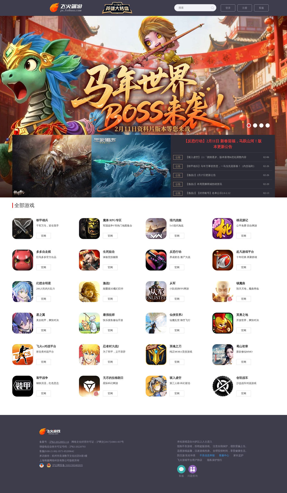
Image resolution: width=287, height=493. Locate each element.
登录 (228, 7)
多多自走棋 (43, 251)
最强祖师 (109, 314)
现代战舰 (175, 220)
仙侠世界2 (176, 314)
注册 (244, 7)
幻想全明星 (43, 283)
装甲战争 (42, 377)
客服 (261, 7)
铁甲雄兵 (42, 220)
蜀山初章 (242, 346)
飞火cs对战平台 (46, 346)
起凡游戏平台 (245, 251)
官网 (43, 235)
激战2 (106, 283)
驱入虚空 (175, 377)
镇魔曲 (240, 283)
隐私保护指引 (214, 460)
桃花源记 (242, 220)
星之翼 (40, 314)
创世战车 (242, 377)
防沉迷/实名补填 (186, 455)
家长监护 (238, 455)
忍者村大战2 (111, 346)
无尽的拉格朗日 (113, 377)
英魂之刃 (175, 346)
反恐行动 (175, 251)
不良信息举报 (207, 455)
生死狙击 (109, 251)
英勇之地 (242, 314)
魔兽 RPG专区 (112, 220)
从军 (172, 283)
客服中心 (224, 455)
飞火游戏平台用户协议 (189, 460)
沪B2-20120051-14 (59, 441)
